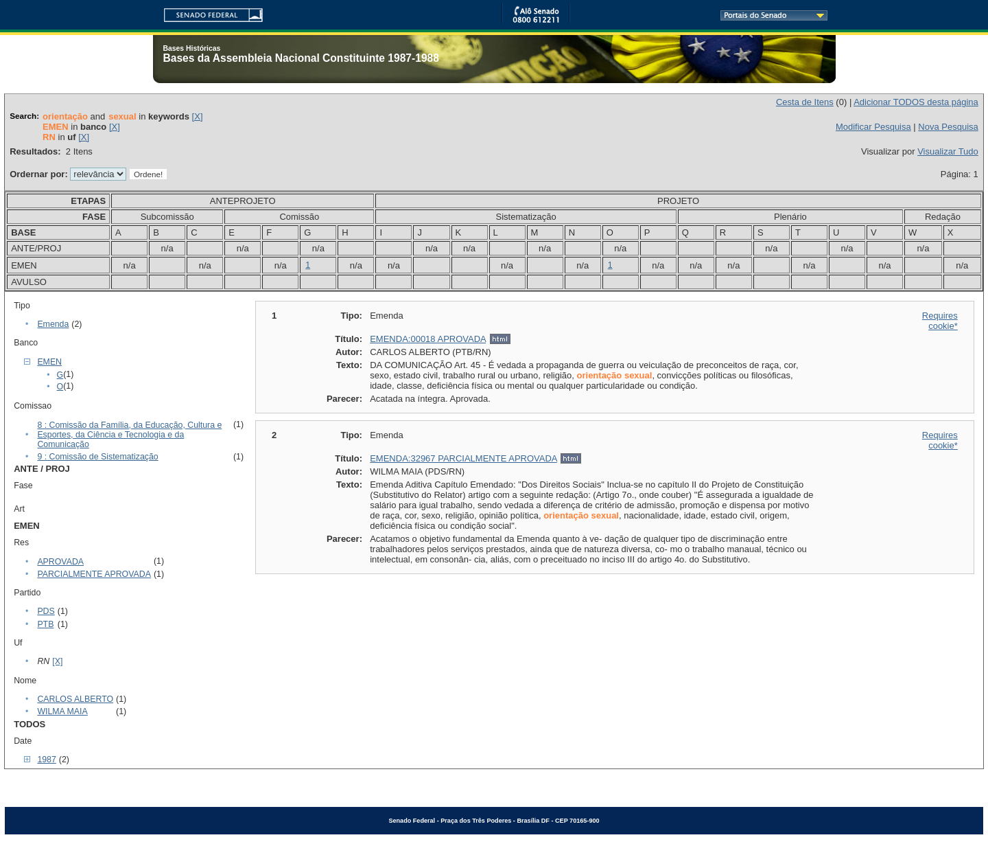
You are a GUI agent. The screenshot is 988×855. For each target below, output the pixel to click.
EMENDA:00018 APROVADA (428, 339)
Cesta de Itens (805, 102)
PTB (45, 624)
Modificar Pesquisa (873, 127)
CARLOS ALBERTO (75, 699)
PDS (45, 611)
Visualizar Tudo (947, 151)
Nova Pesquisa (948, 127)
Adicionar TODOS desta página (916, 102)
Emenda (53, 324)
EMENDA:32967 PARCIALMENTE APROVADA (463, 458)
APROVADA (60, 562)
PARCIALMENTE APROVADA (94, 574)
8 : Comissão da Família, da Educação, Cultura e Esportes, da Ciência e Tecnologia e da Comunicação (129, 434)
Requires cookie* (940, 320)
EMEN (49, 362)
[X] (197, 116)
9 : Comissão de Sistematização (97, 456)
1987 (46, 759)
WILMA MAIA (62, 711)
